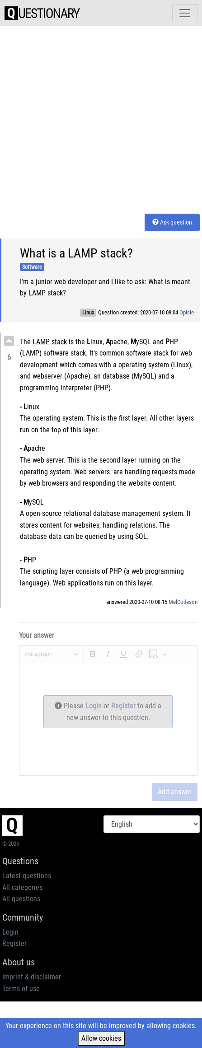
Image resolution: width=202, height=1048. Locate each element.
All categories (22, 887)
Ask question (172, 222)
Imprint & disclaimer (31, 977)
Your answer (36, 635)
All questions (21, 898)
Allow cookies (101, 1038)
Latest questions (26, 875)
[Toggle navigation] (184, 13)
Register (124, 706)
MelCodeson (183, 602)
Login (94, 706)
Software (32, 267)
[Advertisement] (84, 118)
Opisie (186, 312)
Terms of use (21, 988)
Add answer (175, 791)
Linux (88, 312)
